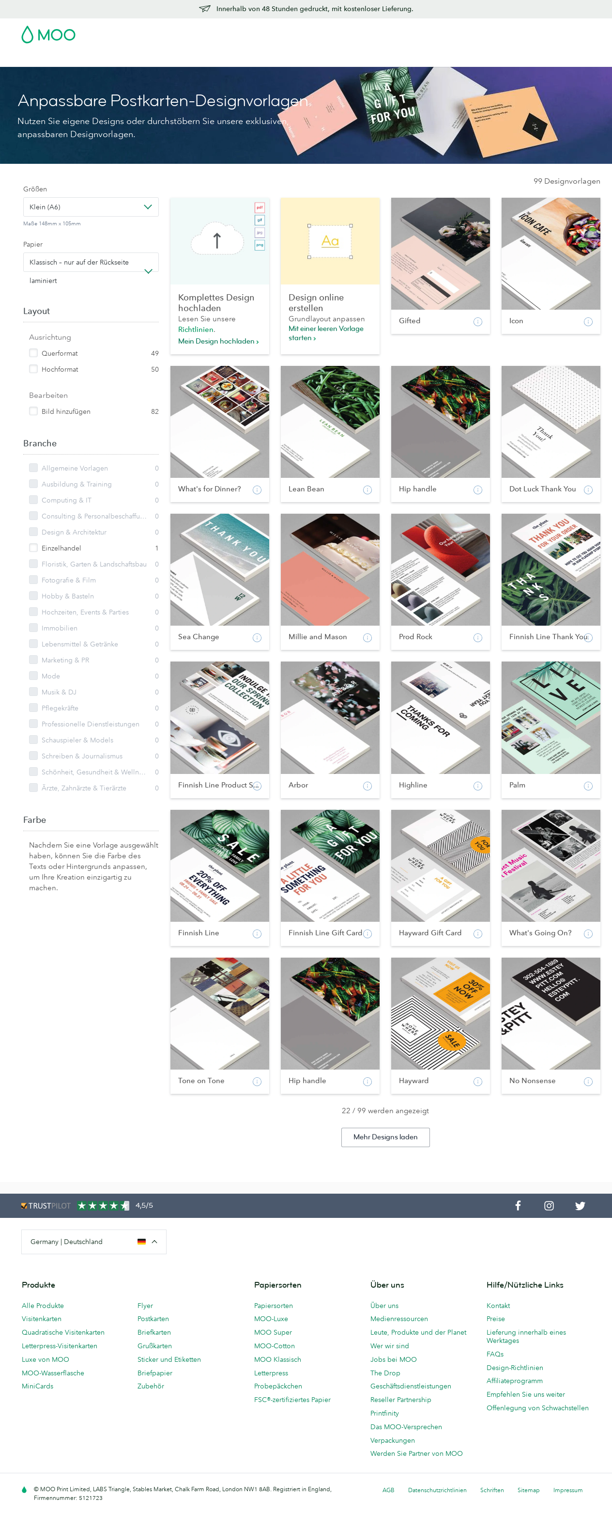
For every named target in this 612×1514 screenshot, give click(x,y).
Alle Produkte (43, 1305)
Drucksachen (234, 58)
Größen (35, 189)
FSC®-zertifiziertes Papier (292, 1399)
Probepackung (393, 31)
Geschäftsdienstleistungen (347, 58)
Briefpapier (155, 1373)
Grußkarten (155, 1345)
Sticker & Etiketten (148, 58)
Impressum (568, 1490)
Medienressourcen (399, 1318)
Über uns (384, 1305)
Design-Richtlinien (515, 1367)
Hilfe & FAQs (445, 58)
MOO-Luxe (271, 1318)
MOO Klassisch (277, 1359)
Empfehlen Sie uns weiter (526, 1394)
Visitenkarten (42, 58)
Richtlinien (196, 329)
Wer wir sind (389, 1345)
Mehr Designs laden (385, 1137)
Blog (407, 58)
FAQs (495, 1354)
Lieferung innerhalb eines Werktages (526, 1336)
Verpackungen (392, 1440)
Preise (496, 1318)
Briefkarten (154, 1332)
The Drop (385, 1373)
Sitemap (529, 1490)
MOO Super (273, 1332)
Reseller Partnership (400, 1399)
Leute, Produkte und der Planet (418, 1332)
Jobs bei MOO (393, 1359)
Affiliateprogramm (515, 1380)
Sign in (472, 31)
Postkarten (91, 58)
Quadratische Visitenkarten (63, 1332)
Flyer (195, 58)
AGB (388, 1490)
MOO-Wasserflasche (53, 1373)
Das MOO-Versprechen (406, 1426)
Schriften (492, 1490)
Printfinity (384, 1413)
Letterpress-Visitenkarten (59, 1345)
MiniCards (37, 1386)
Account (439, 31)
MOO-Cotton (274, 1345)
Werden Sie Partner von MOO (416, 1453)
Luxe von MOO (45, 1359)
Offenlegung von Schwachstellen (538, 1408)
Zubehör (279, 58)
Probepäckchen (278, 1386)
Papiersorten (273, 1305)
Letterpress (271, 1373)
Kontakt (498, 1305)
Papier (33, 244)
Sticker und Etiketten (169, 1359)
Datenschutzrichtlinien (437, 1490)
